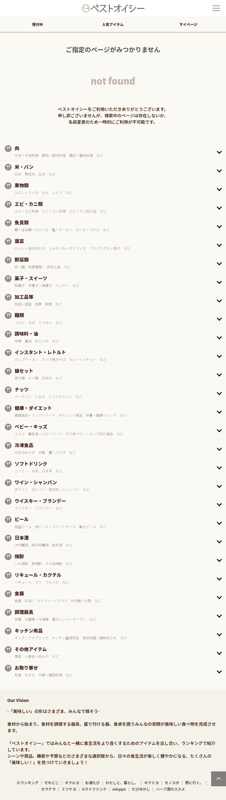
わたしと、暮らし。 (122, 782)
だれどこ (51, 782)
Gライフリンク (94, 788)
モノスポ (172, 782)
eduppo (119, 788)
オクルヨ (72, 782)
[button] (113, 151)
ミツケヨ (68, 788)
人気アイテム (113, 24)
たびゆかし (141, 788)
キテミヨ (151, 782)
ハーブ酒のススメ (170, 788)
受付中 (37, 24)
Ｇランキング (28, 782)
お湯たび (92, 782)
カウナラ (48, 788)
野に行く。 (194, 782)
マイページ (188, 24)
